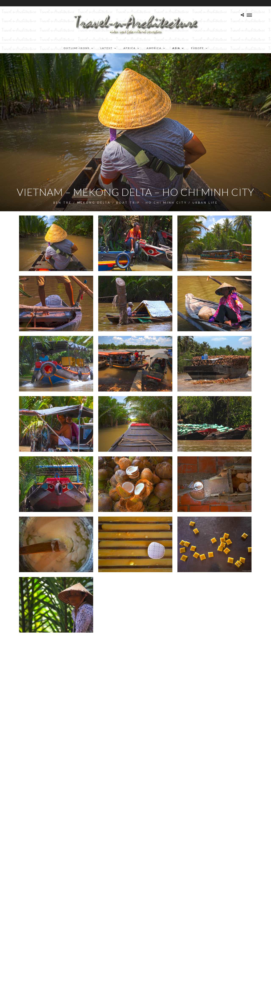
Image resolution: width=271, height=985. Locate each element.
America (154, 48)
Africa (129, 48)
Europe (197, 48)
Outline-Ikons (77, 48)
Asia (176, 48)
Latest (106, 48)
